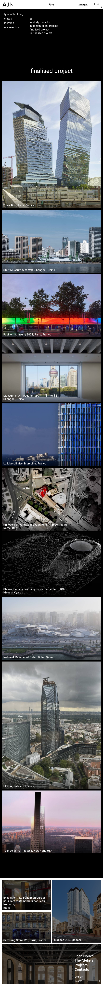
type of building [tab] (13, 14)
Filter (51, 4)
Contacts (82, 969)
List (96, 4)
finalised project (39, 29)
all (31, 19)
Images (83, 4)
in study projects (40, 22)
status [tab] (8, 18)
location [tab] (9, 23)
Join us (79, 976)
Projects (81, 965)
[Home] (8, 3)
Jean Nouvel (84, 956)
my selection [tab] (12, 27)
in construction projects (44, 26)
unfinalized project (41, 33)
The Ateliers (84, 960)
